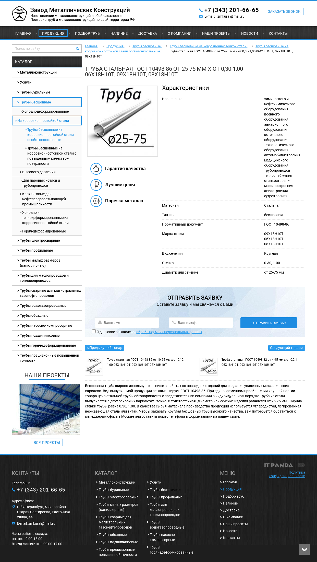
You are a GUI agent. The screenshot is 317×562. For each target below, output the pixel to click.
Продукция (53, 33)
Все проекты (47, 442)
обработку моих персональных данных (169, 332)
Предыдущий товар (105, 348)
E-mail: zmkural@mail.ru (36, 523)
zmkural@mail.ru (231, 16)
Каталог (23, 62)
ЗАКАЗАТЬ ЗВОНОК (284, 11)
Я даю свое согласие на (149, 332)
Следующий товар (285, 348)
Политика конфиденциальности (287, 474)
